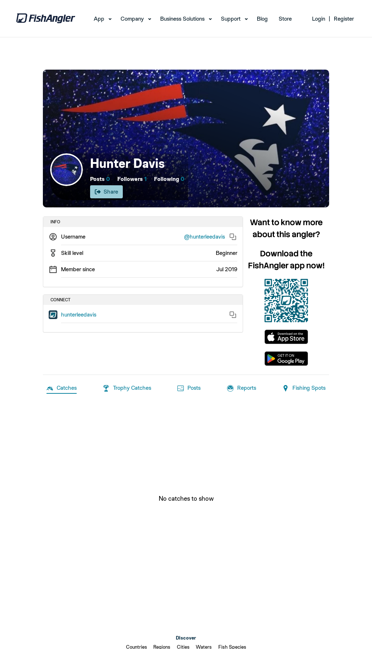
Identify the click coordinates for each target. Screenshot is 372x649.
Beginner (226, 253)
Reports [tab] (241, 388)
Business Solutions (182, 18)
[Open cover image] (186, 138)
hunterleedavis (78, 314)
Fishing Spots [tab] (304, 388)
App (99, 18)
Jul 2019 (226, 269)
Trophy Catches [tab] (127, 388)
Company (132, 18)
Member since (78, 269)
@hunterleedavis (204, 236)
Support (230, 18)
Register (344, 18)
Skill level (72, 253)
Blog (262, 18)
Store (285, 18)
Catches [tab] (61, 388)
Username (73, 236)
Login (318, 18)
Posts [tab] (189, 388)
